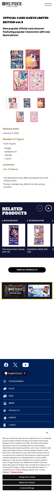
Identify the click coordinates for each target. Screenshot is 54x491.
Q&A (11, 395)
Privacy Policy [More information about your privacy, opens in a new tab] (17, 472)
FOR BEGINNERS (16, 381)
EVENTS (12, 417)
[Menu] (48, 5)
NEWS (11, 403)
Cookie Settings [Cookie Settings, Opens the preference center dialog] (27, 488)
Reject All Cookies (27, 482)
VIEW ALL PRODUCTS (27, 269)
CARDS (12, 424)
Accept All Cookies (27, 477)
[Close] (47, 432)
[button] (48, 208)
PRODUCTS (14, 410)
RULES (11, 388)
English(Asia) (15, 373)
